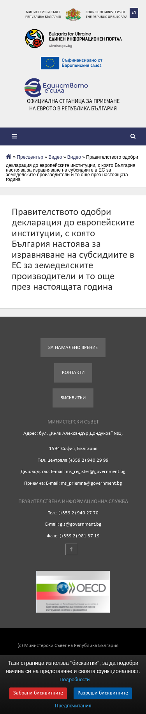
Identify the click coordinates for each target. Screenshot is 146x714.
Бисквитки (73, 397)
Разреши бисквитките (102, 693)
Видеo (55, 157)
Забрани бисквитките (38, 693)
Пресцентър (30, 157)
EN (134, 13)
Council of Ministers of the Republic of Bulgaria (106, 14)
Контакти (73, 372)
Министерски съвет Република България (43, 14)
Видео (74, 157)
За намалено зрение (73, 347)
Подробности (75, 680)
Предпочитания (73, 706)
